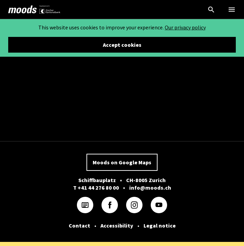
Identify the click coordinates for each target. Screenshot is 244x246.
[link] (22, 9)
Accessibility (116, 225)
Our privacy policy (185, 27)
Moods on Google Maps (122, 162)
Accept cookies (122, 44)
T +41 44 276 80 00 (96, 187)
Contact (79, 225)
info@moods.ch (150, 187)
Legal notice (160, 225)
